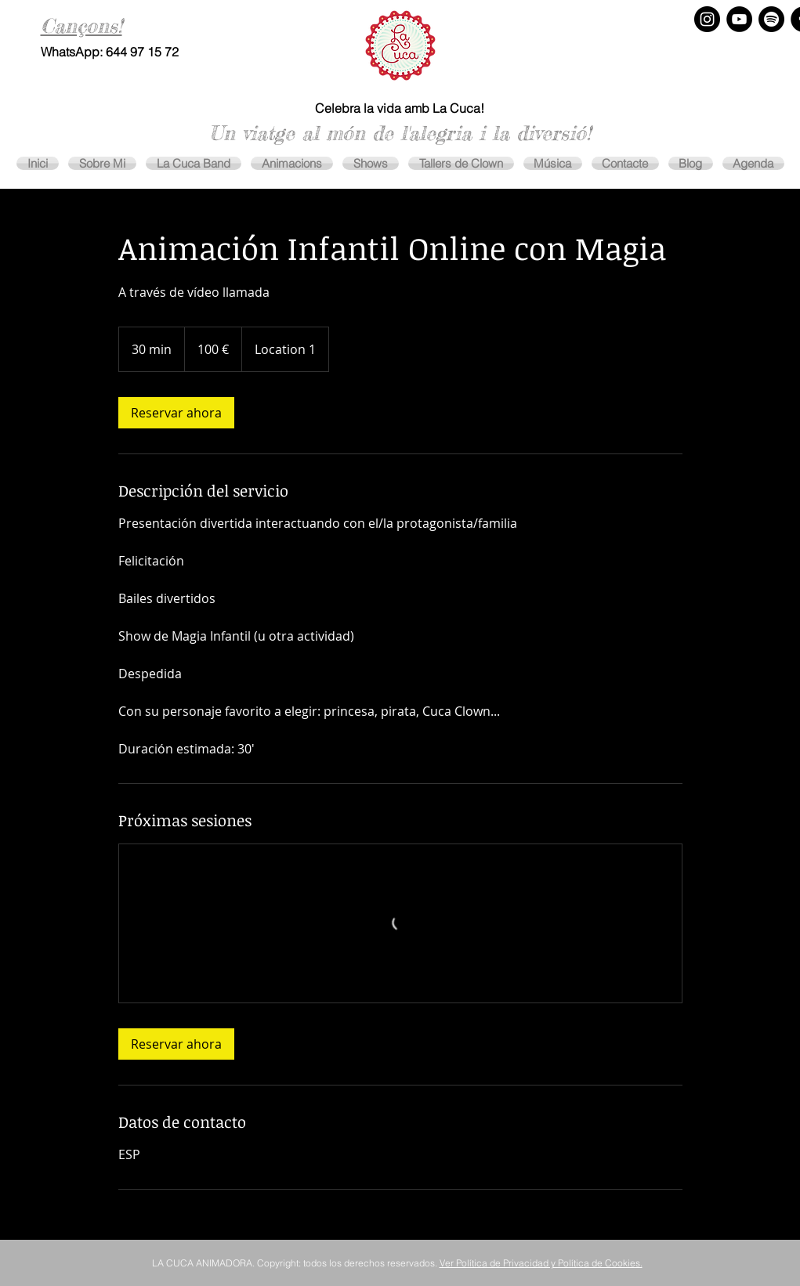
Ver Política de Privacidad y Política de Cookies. (541, 1263)
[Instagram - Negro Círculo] (707, 19)
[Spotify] (771, 19)
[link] (176, 412)
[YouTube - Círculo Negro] (739, 19)
